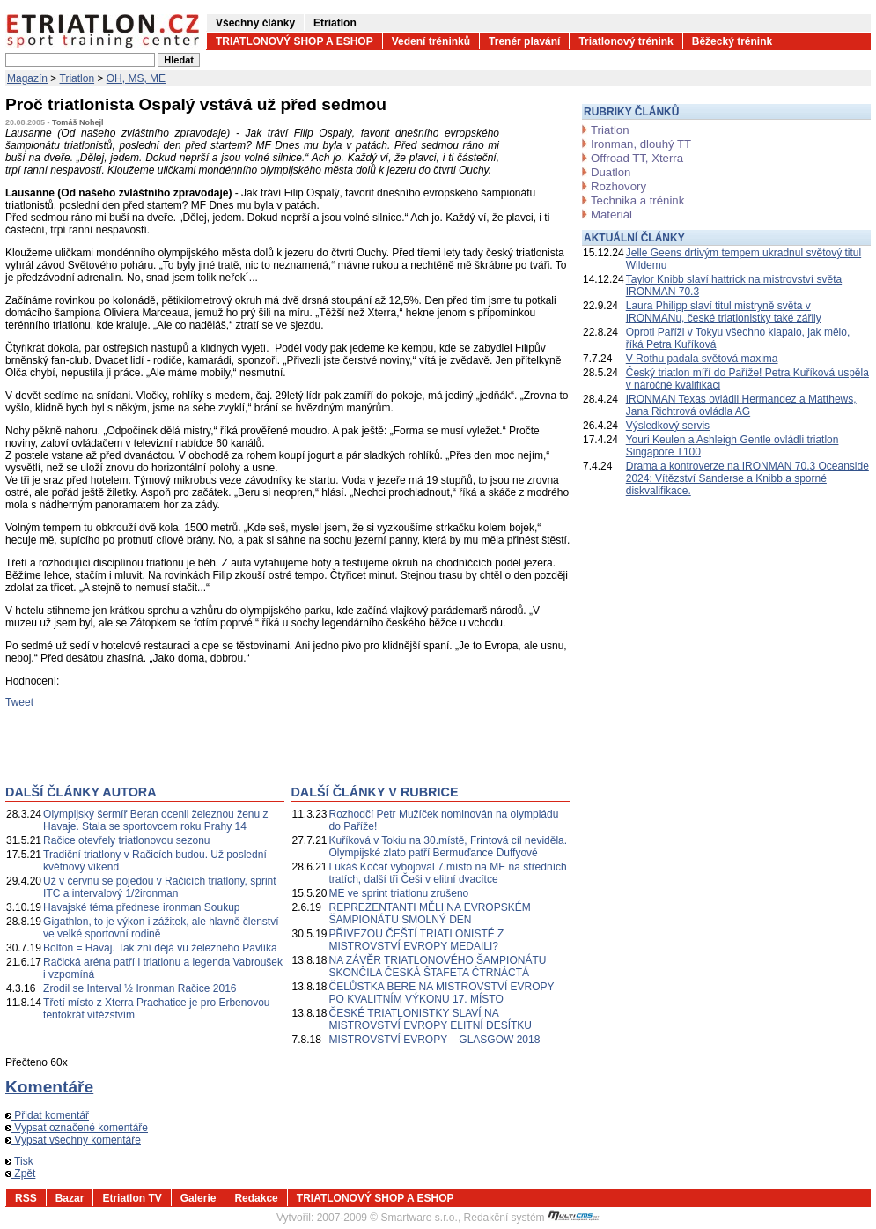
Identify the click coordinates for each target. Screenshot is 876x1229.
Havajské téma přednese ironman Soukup (141, 907)
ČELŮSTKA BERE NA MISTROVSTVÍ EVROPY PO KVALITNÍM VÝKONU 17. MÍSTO (442, 993)
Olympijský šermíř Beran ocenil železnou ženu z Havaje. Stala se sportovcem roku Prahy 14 (155, 820)
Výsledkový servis (668, 425)
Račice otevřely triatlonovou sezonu (126, 840)
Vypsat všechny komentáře (73, 1140)
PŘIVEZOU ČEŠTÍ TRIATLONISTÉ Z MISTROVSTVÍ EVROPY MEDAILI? (416, 940)
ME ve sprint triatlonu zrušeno (399, 893)
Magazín (27, 78)
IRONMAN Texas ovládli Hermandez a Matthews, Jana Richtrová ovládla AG (741, 405)
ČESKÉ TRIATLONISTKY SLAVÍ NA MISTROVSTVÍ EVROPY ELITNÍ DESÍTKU (431, 1019)
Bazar (70, 1198)
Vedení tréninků (431, 41)
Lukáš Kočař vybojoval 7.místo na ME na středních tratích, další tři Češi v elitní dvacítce (448, 873)
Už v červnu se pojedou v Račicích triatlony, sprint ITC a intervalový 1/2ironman (159, 887)
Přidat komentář (47, 1115)
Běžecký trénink (732, 41)
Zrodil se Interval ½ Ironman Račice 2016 (139, 988)
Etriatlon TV (131, 1198)
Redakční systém (532, 1217)
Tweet (19, 702)
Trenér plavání (524, 41)
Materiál (611, 214)
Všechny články (255, 23)
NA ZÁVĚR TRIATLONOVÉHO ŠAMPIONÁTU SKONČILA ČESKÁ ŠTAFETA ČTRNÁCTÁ (438, 966)
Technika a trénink (637, 200)
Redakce (255, 1198)
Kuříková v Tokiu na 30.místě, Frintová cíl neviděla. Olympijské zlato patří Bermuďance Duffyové (448, 846)
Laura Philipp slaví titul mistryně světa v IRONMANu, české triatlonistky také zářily (723, 312)
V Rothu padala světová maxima (702, 358)
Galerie (198, 1198)
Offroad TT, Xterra (637, 158)
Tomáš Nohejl (77, 122)
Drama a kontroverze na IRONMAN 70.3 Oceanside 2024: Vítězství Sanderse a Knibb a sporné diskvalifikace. (747, 478)
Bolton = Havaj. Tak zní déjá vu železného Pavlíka (160, 948)
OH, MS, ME (136, 78)
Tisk (19, 1161)
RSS (26, 1198)
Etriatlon (335, 23)
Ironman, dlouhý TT (641, 144)
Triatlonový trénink (625, 41)
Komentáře (49, 1086)
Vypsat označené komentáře (76, 1128)
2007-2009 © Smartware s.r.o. (387, 1217)
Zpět (20, 1173)
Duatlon (610, 172)
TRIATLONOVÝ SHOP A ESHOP (294, 41)
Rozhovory (618, 186)
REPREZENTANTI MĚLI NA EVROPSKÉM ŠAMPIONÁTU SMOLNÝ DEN (430, 913)
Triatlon (77, 78)
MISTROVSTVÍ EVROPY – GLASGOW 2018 (435, 1039)
